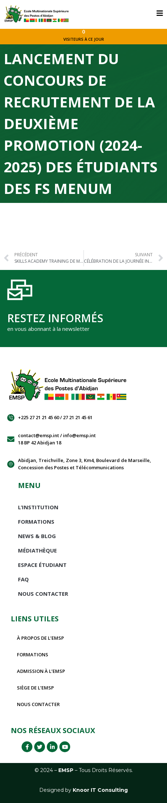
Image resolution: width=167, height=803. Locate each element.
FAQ (23, 579)
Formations (36, 521)
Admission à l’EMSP (41, 671)
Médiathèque (37, 550)
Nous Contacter (43, 593)
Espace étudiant (42, 564)
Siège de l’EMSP (35, 687)
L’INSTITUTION (38, 507)
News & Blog (37, 536)
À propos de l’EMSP (40, 638)
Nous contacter (38, 704)
